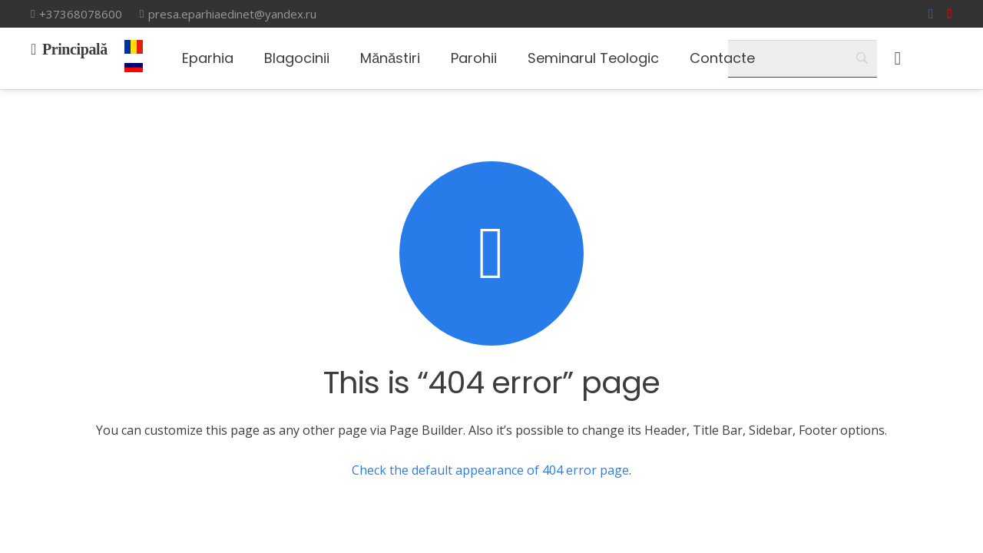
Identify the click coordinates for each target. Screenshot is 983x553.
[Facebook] (931, 14)
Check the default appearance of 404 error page (490, 470)
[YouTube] (949, 14)
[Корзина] (897, 58)
